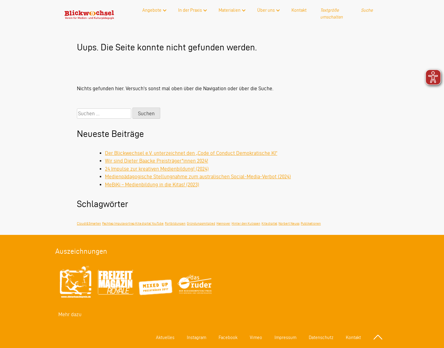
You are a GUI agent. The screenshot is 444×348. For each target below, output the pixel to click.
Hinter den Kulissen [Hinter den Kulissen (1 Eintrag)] (246, 223)
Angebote (151, 10)
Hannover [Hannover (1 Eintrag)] (223, 223)
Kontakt (299, 10)
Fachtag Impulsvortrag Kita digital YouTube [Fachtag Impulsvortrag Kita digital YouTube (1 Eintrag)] (133, 223)
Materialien (230, 10)
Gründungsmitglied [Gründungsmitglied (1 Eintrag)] (201, 223)
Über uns (266, 10)
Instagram (196, 337)
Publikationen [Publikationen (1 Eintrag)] (311, 223)
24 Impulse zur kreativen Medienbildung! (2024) (157, 169)
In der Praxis (190, 10)
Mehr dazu (70, 314)
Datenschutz (321, 337)
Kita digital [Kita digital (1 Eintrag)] (269, 223)
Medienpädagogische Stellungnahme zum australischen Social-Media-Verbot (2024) (198, 176)
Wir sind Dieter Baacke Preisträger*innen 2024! (156, 160)
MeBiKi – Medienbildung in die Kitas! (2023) (152, 184)
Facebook (228, 337)
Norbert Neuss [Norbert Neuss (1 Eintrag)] (289, 223)
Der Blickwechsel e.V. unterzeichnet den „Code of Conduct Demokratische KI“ (191, 153)
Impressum (285, 337)
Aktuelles (165, 337)
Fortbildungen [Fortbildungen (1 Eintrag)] (175, 223)
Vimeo (256, 337)
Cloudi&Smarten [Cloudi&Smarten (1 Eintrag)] (89, 223)
